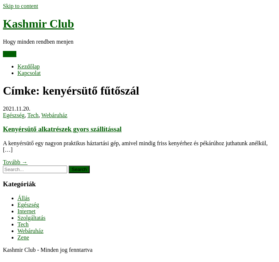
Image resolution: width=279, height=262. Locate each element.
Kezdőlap (28, 66)
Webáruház (54, 115)
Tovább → (15, 162)
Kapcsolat (29, 73)
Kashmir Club (38, 23)
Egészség (14, 115)
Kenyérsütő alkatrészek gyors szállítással (62, 129)
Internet (26, 211)
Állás (23, 198)
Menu (9, 54)
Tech (33, 115)
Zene (23, 237)
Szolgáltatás (31, 218)
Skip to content (20, 6)
